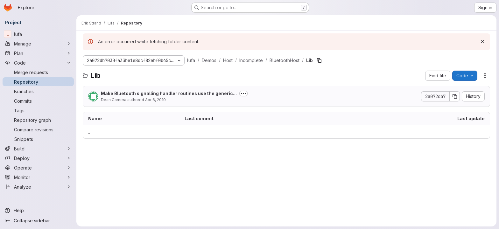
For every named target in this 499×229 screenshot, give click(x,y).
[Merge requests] (38, 72)
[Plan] (38, 53)
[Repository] (38, 81)
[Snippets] (38, 139)
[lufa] (38, 34)
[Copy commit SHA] (455, 96)
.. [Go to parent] (89, 132)
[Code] (38, 62)
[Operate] (38, 167)
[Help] (38, 210)
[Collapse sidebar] (38, 220)
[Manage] (38, 43)
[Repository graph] (38, 119)
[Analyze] (38, 186)
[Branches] (38, 91)
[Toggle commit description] (243, 93)
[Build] (38, 148)
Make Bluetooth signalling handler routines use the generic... (169, 93)
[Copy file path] (319, 60)
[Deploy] (38, 158)
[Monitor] (38, 177)
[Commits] (38, 100)
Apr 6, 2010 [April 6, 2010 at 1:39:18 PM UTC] (155, 99)
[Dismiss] (482, 41)
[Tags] (38, 110)
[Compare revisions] (38, 129)
